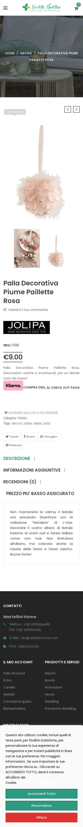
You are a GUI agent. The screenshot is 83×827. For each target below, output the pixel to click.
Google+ (49, 437)
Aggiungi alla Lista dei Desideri (21, 413)
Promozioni (53, 687)
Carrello (9, 687)
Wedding (52, 701)
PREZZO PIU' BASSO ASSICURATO (40, 494)
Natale (26, 53)
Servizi (49, 694)
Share (29, 437)
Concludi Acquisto (17, 701)
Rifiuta (42, 817)
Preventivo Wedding (60, 708)
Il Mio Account (14, 673)
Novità (50, 680)
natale (37, 423)
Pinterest (14, 445)
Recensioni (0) (19, 482)
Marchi (50, 673)
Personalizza (41, 805)
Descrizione (16, 459)
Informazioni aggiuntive (32, 470)
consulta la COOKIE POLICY (38, 782)
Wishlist (9, 694)
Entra (7, 680)
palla (46, 423)
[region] (41, 776)
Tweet (12, 437)
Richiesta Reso (14, 708)
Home (9, 53)
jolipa (28, 423)
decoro (17, 423)
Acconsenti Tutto (42, 793)
